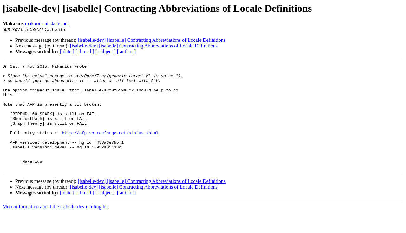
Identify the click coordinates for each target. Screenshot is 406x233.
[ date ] (67, 51)
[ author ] (126, 51)
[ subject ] (105, 51)
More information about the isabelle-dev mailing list (56, 227)
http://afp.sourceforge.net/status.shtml (110, 147)
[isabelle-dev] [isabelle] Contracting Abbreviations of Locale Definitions (152, 40)
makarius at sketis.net (47, 23)
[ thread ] (84, 51)
